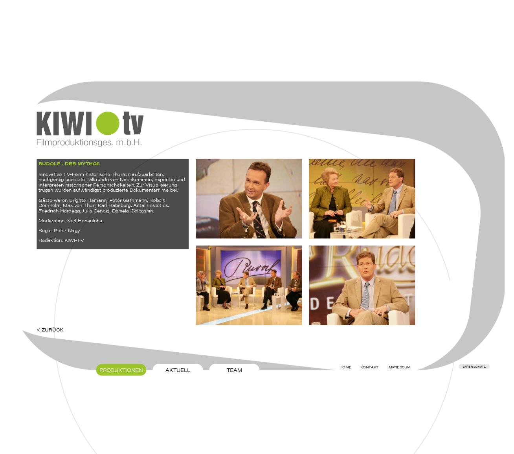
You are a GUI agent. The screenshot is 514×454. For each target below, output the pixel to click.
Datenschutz (474, 366)
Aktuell (177, 369)
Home (346, 367)
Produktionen (121, 369)
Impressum (399, 367)
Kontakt (369, 367)
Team (234, 369)
